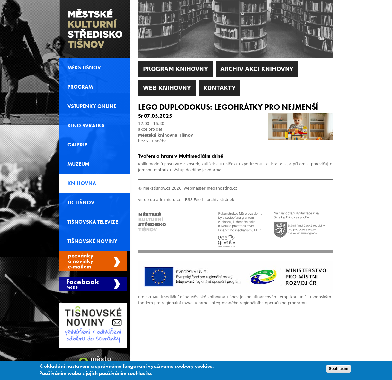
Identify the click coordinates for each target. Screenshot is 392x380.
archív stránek (220, 200)
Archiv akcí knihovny (256, 69)
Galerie (77, 145)
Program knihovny (175, 69)
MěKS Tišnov (84, 68)
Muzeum (78, 164)
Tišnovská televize (92, 222)
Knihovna (81, 183)
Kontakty (219, 88)
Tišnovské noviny (92, 241)
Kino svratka (86, 125)
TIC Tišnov (80, 202)
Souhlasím (338, 370)
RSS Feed (194, 200)
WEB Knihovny (167, 88)
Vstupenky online (91, 106)
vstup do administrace (159, 200)
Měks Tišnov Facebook (93, 284)
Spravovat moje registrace (93, 261)
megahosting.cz (222, 188)
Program (80, 87)
